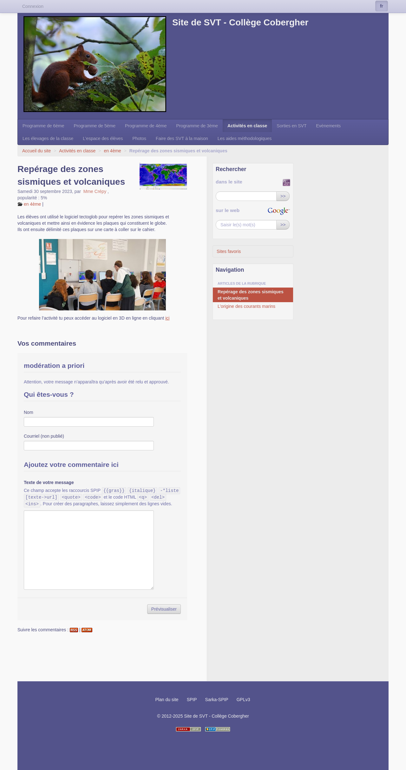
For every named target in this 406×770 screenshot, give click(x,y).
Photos (139, 138)
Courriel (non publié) (44, 436)
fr (381, 6)
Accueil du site (36, 150)
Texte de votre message (49, 482)
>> (282, 196)
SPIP (192, 699)
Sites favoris (229, 251)
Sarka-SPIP (216, 699)
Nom (28, 412)
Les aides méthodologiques (245, 138)
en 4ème (112, 150)
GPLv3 (243, 699)
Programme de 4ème (146, 125)
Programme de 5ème (95, 125)
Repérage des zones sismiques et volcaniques (251, 295)
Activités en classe (247, 125)
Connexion (32, 6)
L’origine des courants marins (246, 306)
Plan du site (166, 699)
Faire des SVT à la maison (182, 138)
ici (167, 318)
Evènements (328, 125)
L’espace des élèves (103, 138)
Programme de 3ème (197, 125)
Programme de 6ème (43, 125)
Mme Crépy (94, 191)
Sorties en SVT (291, 125)
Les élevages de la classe (48, 138)
